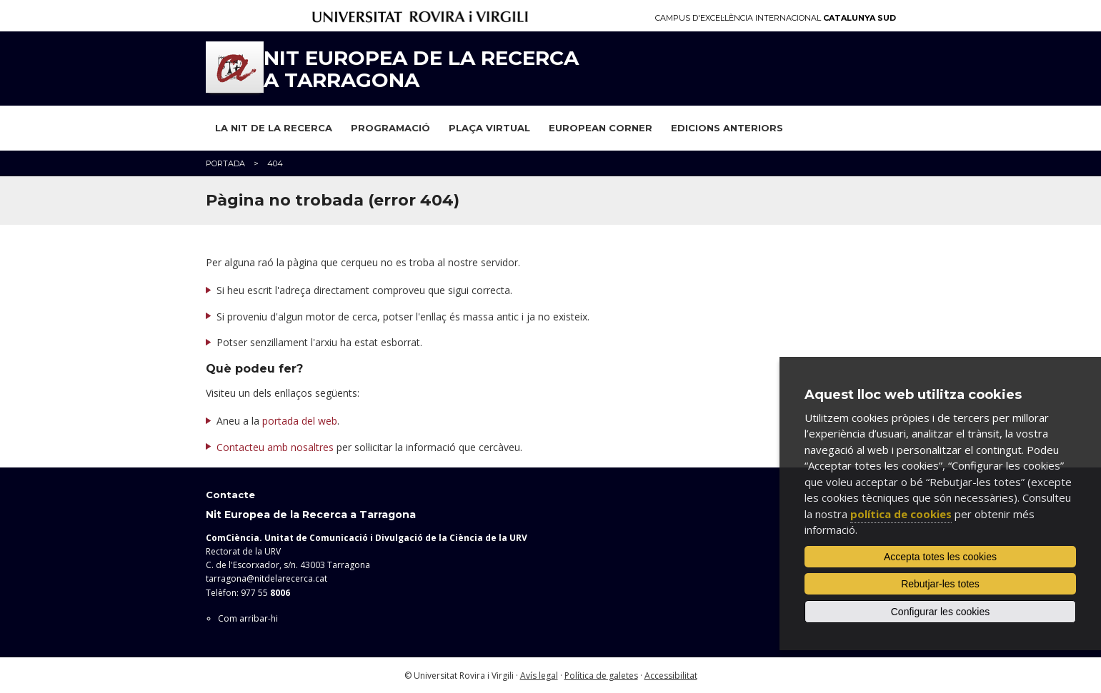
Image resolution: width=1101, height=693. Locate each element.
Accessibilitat (670, 675)
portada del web (299, 421)
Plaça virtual (489, 127)
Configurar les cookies (940, 611)
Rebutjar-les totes (940, 584)
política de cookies (901, 514)
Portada (225, 163)
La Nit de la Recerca (273, 127)
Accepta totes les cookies (940, 556)
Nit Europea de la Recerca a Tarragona (421, 69)
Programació (390, 127)
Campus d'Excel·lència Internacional (775, 18)
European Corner (600, 127)
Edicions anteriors (727, 127)
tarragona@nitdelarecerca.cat (266, 578)
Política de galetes (601, 675)
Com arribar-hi (248, 618)
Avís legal (539, 675)
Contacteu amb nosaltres (275, 447)
